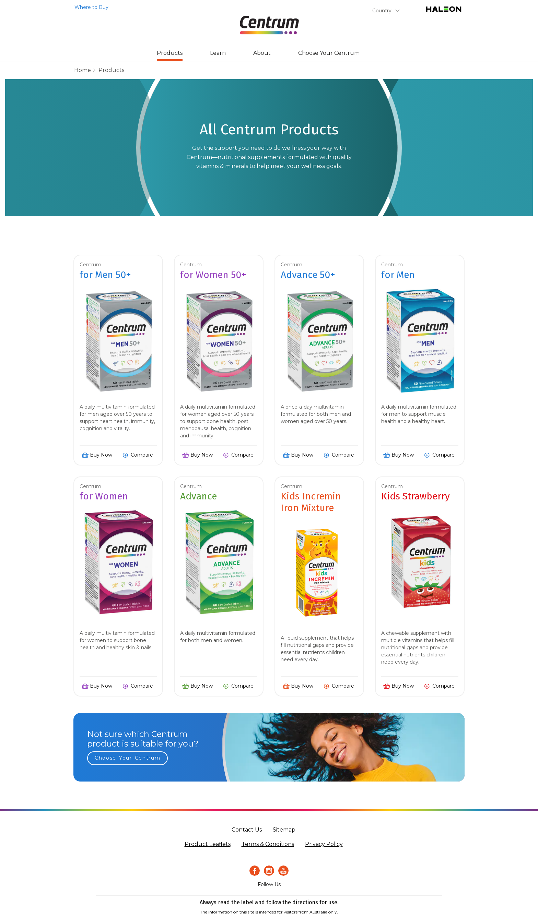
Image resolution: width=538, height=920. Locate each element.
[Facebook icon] (254, 870)
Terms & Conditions (268, 844)
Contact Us (247, 829)
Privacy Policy (324, 844)
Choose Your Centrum (329, 53)
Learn (218, 53)
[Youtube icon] (283, 870)
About (262, 53)
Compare (142, 455)
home (82, 70)
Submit (412, 12)
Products (170, 53)
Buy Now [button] (101, 455)
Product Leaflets (208, 844)
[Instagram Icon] (269, 870)
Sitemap (284, 829)
